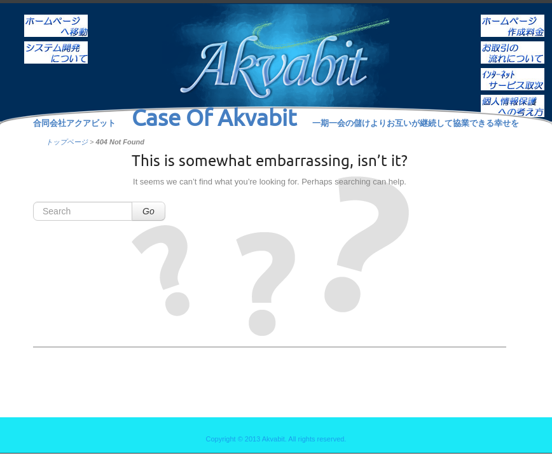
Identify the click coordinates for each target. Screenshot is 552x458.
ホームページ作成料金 (512, 17)
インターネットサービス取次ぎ (512, 70)
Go (148, 211)
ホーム (56, 17)
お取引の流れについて (512, 43)
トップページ (67, 142)
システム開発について (55, 43)
